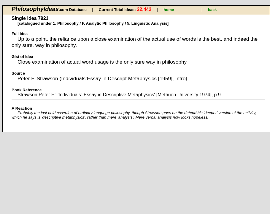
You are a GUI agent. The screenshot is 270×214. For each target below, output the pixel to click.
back (212, 9)
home (169, 9)
